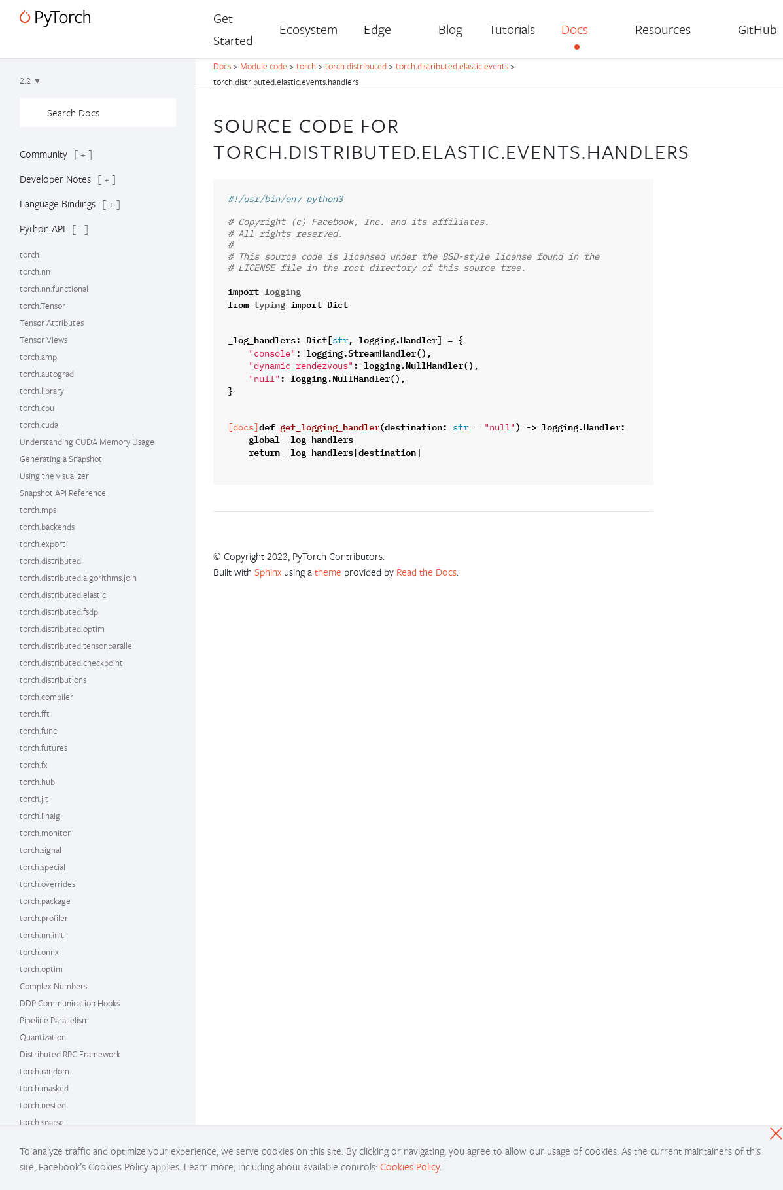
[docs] (243, 427)
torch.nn (35, 271)
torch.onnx (39, 952)
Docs (574, 29)
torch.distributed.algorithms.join (78, 577)
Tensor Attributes (52, 322)
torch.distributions (53, 679)
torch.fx (34, 765)
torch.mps (38, 509)
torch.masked (44, 1088)
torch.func (38, 731)
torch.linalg (40, 816)
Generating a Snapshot (61, 458)
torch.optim (41, 969)
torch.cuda (39, 424)
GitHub (757, 29)
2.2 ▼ (31, 80)
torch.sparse (42, 1122)
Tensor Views (43, 339)
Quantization (43, 1037)
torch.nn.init (42, 935)
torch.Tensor (42, 305)
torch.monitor (45, 833)
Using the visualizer (54, 475)
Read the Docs (426, 571)
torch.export (42, 543)
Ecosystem (308, 29)
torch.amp (38, 356)
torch (29, 254)
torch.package (45, 901)
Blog (450, 29)
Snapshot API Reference (63, 492)
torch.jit (34, 799)
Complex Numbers (53, 986)
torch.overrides (47, 884)
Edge (377, 29)
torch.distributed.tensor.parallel (77, 645)
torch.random (44, 1071)
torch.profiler (44, 918)
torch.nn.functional (54, 288)
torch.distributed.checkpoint (71, 662)
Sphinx (267, 571)
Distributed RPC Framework (70, 1054)
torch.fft (35, 714)
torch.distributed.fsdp (59, 611)
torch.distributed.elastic (63, 594)
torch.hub (37, 782)
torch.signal (40, 850)
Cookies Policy (410, 1166)
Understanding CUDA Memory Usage (87, 441)
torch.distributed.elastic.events (452, 66)
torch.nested (43, 1105)
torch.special (42, 867)
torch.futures (43, 748)
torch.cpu (37, 407)
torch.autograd (47, 373)
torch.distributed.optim (62, 628)
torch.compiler (46, 696)
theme (328, 571)
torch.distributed (50, 560)
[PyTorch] (55, 18)
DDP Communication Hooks (70, 1003)
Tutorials (512, 29)
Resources (663, 29)
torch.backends (47, 526)
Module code (263, 66)
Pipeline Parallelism (54, 1020)
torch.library (42, 390)
